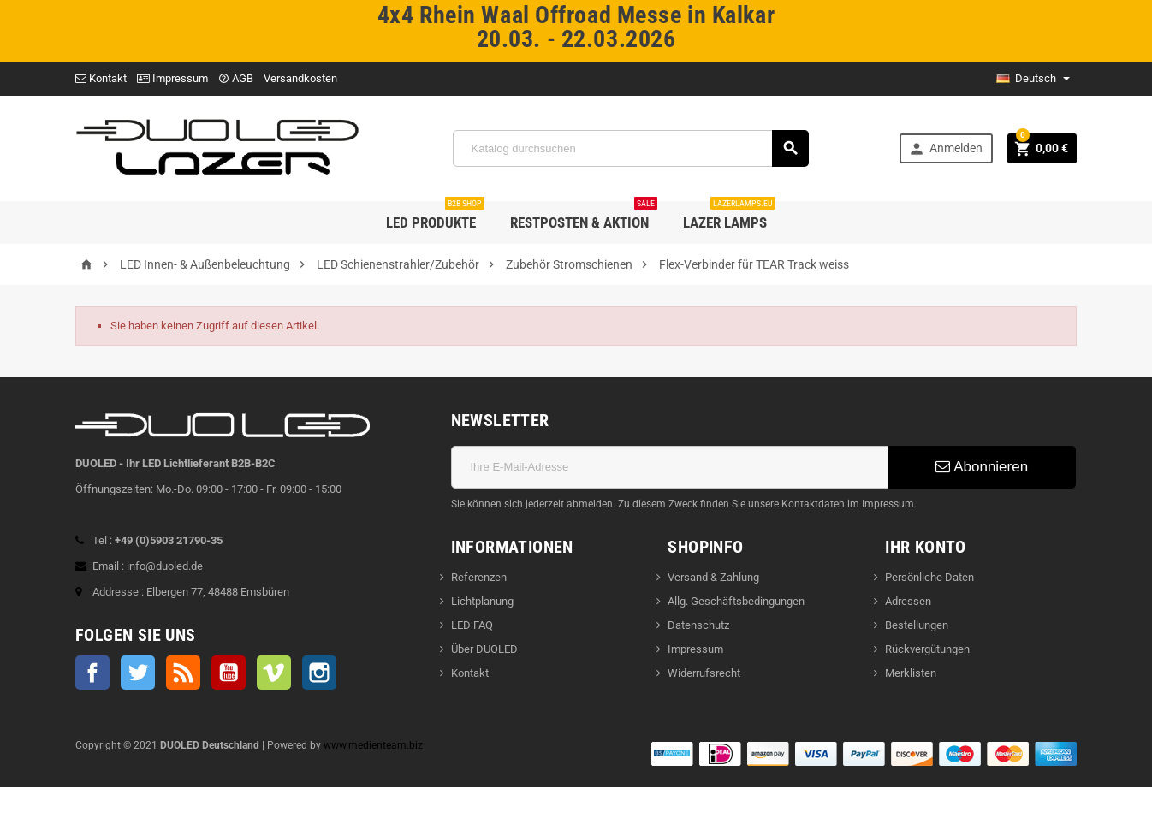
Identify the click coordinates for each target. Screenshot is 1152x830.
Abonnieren (981, 467)
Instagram (319, 672)
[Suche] (631, 148)
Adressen (908, 601)
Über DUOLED (484, 649)
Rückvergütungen (927, 649)
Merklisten (910, 673)
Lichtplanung (482, 601)
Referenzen (479, 577)
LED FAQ (472, 625)
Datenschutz (698, 625)
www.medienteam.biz (373, 745)
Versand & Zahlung (713, 577)
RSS (183, 672)
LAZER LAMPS (729, 216)
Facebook (92, 672)
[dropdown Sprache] (1033, 78)
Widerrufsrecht (704, 673)
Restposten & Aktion (583, 216)
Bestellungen (916, 625)
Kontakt (101, 78)
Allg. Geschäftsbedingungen (736, 601)
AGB (235, 78)
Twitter (138, 672)
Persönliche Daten (929, 577)
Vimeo (274, 672)
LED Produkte (435, 216)
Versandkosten (300, 78)
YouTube (228, 672)
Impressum (172, 78)
